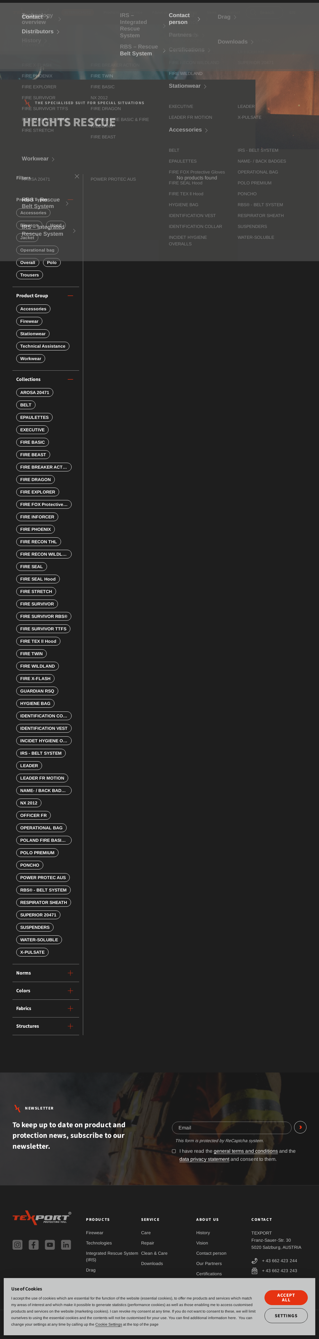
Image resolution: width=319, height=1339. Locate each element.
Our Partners (209, 1263)
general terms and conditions (246, 1151)
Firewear (94, 1232)
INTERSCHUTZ (77, 12)
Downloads (152, 1263)
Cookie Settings (108, 1324)
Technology (187, 12)
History (203, 1232)
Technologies (99, 1242)
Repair (147, 1242)
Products (111, 12)
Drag (91, 1269)
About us (160, 12)
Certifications (209, 1273)
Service (136, 12)
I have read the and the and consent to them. (234, 1155)
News (212, 12)
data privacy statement (204, 1159)
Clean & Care (154, 1253)
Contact (233, 12)
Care (146, 1232)
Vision (202, 1242)
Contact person (211, 1253)
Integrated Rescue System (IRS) (112, 1256)
